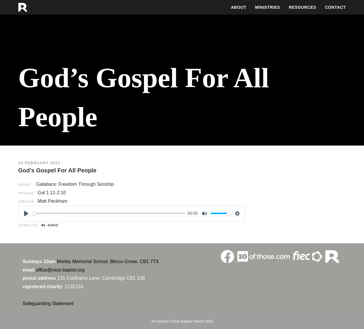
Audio (49, 225)
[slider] (108, 213)
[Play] (26, 213)
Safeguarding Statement (48, 303)
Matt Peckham (52, 201)
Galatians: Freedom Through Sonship (75, 184)
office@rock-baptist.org (60, 269)
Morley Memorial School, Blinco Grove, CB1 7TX (108, 261)
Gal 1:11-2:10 (52, 192)
